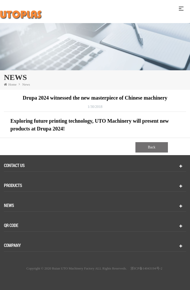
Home (10, 84)
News (26, 84)
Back (151, 147)
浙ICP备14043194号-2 (146, 268)
